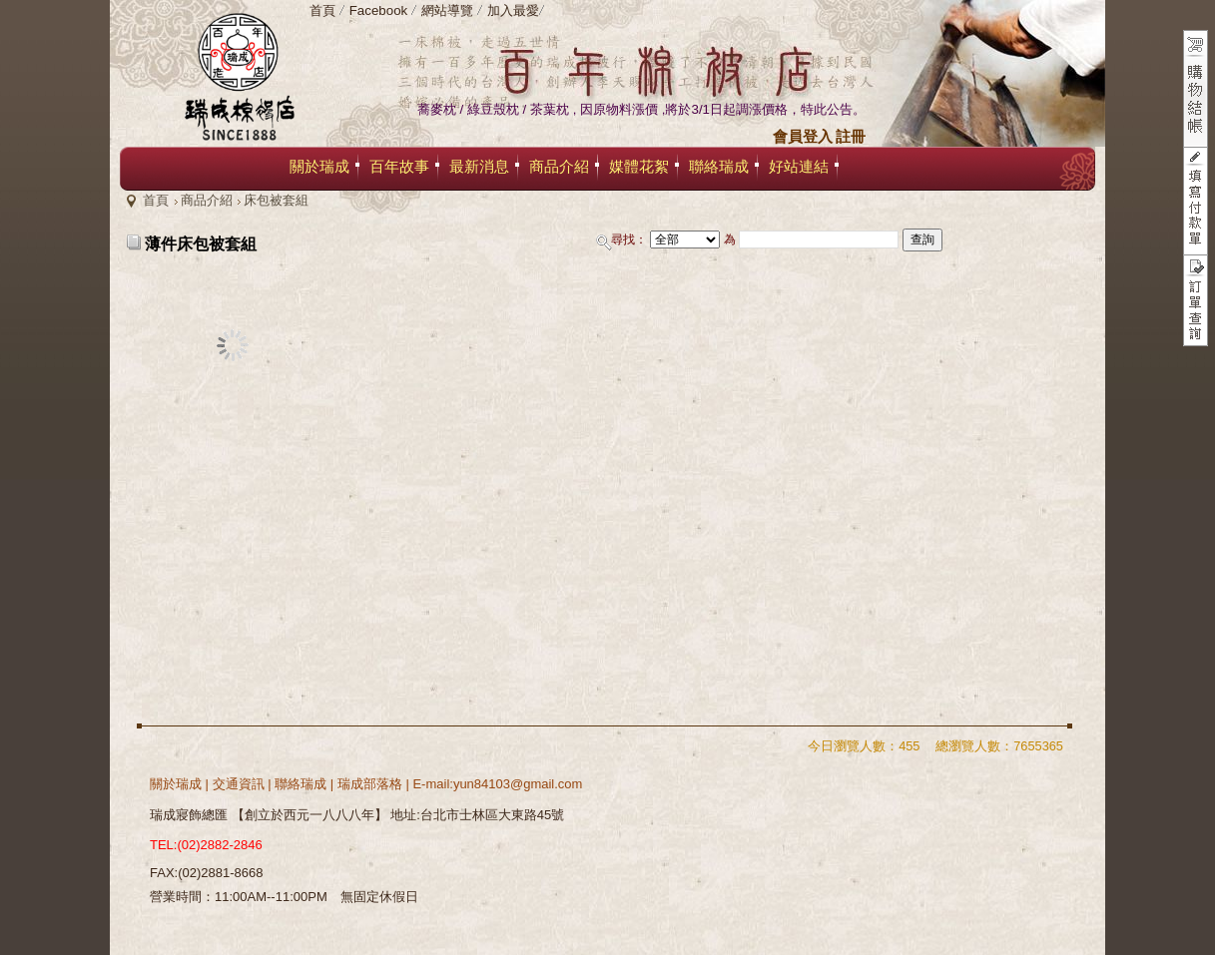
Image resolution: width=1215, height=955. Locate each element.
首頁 (156, 200)
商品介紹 (207, 200)
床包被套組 (276, 200)
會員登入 (803, 137)
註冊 (851, 137)
